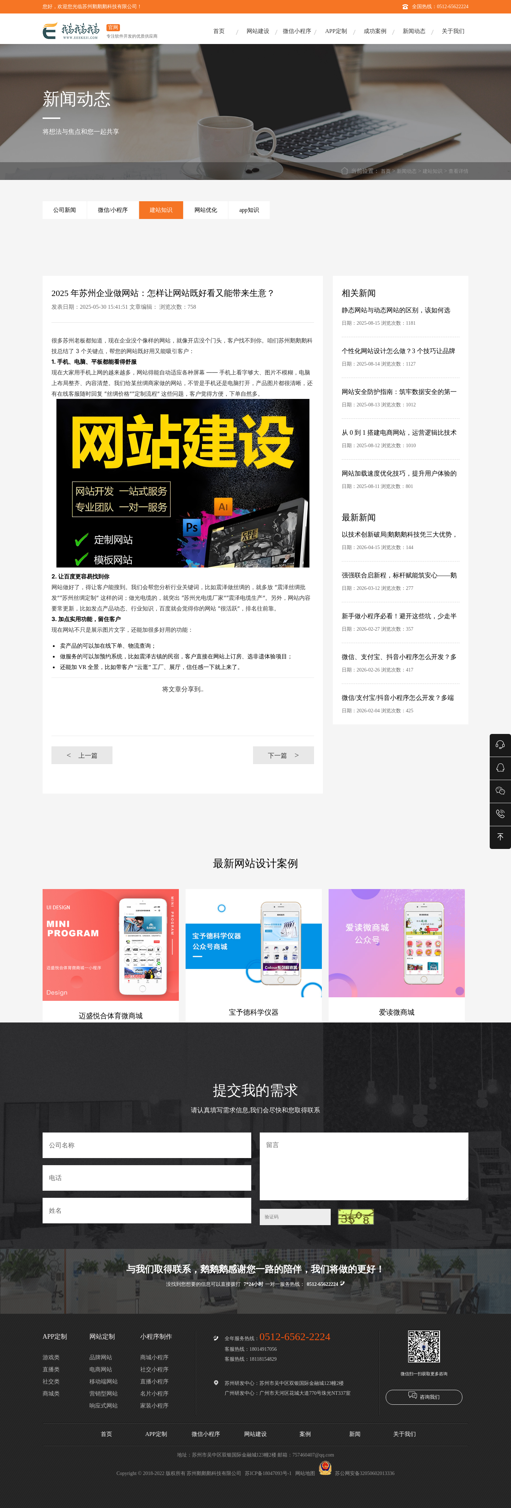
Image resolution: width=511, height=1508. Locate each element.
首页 (219, 31)
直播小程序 (154, 1381)
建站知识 (433, 171)
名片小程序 (154, 1394)
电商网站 (100, 1369)
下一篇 (283, 755)
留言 (364, 1166)
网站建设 (258, 31)
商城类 (51, 1394)
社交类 (51, 1381)
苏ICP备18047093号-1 (268, 1473)
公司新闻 (64, 210)
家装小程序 (154, 1406)
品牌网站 (100, 1357)
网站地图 (305, 1473)
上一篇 (81, 755)
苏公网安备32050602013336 (357, 1473)
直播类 (51, 1369)
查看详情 (458, 171)
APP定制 (336, 31)
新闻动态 (414, 31)
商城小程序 (154, 1357)
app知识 (249, 210)
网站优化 (205, 210)
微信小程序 (297, 31)
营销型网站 (103, 1394)
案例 (305, 1434)
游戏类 (51, 1357)
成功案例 (375, 31)
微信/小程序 (113, 210)
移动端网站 (103, 1381)
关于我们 (453, 31)
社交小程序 (154, 1369)
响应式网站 (103, 1406)
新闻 (355, 1434)
